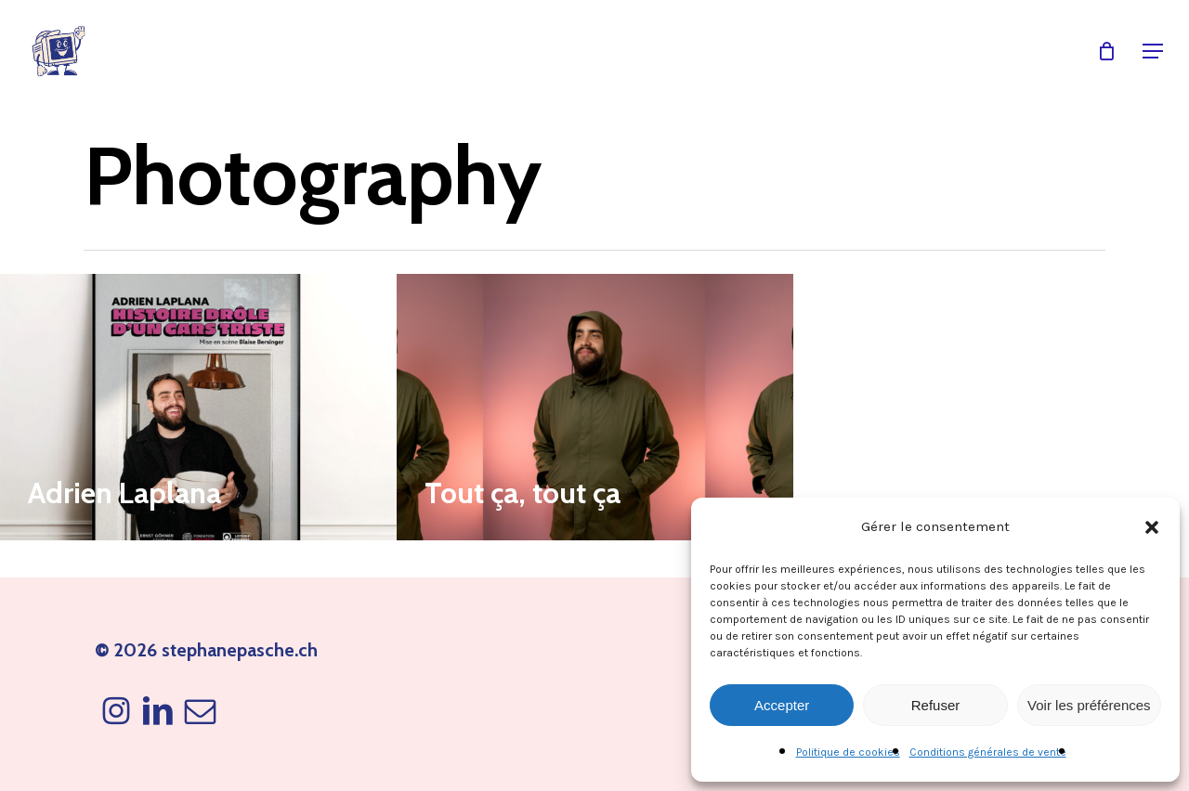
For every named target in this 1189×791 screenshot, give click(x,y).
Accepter (781, 705)
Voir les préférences (1089, 705)
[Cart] (1106, 51)
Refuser (935, 705)
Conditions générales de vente (987, 752)
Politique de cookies (848, 752)
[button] (1152, 527)
